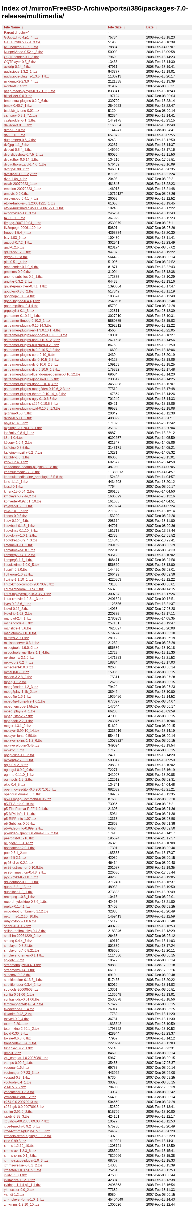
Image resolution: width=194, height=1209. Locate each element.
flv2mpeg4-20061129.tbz (22, 228)
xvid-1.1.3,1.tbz (15, 1175)
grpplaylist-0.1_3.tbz (19, 311)
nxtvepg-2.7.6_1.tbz (19, 760)
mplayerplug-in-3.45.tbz (21, 745)
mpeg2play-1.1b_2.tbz (20, 691)
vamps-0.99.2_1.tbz (19, 1063)
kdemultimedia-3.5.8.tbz (22, 472)
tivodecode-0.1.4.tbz (19, 1009)
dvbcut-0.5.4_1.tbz (18, 149)
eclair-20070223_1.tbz (20, 184)
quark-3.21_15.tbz (17, 887)
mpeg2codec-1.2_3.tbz (21, 687)
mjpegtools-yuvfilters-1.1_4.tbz (27, 652)
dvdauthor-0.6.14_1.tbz (21, 159)
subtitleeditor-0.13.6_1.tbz (23, 980)
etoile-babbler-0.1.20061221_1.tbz (29, 203)
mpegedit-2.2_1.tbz (18, 721)
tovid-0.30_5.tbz (16, 1033)
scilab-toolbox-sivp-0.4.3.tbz (25, 931)
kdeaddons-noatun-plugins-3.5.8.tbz (31, 467)
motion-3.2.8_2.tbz (18, 677)
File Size (115, 27)
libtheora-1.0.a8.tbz (18, 574)
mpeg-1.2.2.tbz (15, 682)
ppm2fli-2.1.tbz (15, 857)
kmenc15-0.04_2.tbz (19, 491)
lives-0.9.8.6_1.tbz (17, 604)
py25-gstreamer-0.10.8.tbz (23, 867)
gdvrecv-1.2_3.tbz (17, 252)
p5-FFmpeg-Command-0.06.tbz (27, 799)
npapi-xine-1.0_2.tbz (19, 755)
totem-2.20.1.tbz (16, 1024)
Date (149, 27)
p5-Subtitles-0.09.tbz (19, 823)
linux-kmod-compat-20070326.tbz (29, 584)
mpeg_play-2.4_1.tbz (19, 711)
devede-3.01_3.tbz (18, 125)
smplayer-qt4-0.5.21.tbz (21, 950)
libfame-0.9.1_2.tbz (18, 545)
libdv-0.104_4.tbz (17, 520)
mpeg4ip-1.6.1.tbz (17, 696)
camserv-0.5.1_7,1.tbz (20, 115)
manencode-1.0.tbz (18, 623)
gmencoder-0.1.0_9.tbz (21, 267)
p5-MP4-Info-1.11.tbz (19, 814)
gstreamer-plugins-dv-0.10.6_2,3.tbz (31, 364)
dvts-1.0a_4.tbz (15, 179)
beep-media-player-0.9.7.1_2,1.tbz (29, 91)
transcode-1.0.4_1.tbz (20, 1043)
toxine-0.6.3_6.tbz (17, 1038)
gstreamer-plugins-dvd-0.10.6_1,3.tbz (32, 369)
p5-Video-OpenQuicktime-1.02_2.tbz (31, 833)
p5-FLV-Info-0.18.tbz (19, 804)
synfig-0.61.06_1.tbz (19, 994)
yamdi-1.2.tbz (14, 1194)
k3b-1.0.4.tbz (14, 438)
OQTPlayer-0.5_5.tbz (20, 62)
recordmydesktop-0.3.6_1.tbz (25, 901)
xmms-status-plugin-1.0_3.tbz (26, 1160)
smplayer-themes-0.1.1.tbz (24, 955)
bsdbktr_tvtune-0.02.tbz (21, 110)
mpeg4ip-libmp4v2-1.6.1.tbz (24, 701)
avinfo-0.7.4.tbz (15, 86)
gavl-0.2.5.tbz (14, 247)
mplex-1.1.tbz (14, 750)
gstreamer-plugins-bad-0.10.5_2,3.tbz (32, 340)
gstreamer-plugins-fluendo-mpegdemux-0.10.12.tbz (42, 374)
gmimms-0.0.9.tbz (17, 272)
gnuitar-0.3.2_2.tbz (18, 281)
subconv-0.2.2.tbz (17, 975)
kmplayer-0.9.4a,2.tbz (20, 496)
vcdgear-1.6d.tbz (16, 1067)
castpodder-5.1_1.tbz (19, 120)
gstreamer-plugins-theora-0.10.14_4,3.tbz (35, 394)
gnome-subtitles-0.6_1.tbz (23, 276)
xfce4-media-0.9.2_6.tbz (22, 1126)
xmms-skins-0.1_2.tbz (20, 1155)
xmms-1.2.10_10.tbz (19, 1146)
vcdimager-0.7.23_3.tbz (21, 1072)
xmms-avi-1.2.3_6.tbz (20, 1151)
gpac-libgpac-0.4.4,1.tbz (22, 301)
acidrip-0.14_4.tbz (17, 66)
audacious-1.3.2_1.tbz (20, 71)
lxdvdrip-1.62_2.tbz (18, 613)
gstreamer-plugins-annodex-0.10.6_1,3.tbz (35, 335)
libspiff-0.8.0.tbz (16, 569)
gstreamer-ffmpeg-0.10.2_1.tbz (27, 320)
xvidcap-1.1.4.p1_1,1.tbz (22, 1185)
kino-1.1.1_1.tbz (16, 482)
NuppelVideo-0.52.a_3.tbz (23, 52)
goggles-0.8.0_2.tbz (19, 291)
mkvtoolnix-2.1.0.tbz (19, 657)
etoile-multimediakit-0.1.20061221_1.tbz (34, 208)
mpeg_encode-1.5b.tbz (21, 706)
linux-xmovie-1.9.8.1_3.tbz (23, 599)
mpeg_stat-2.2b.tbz (18, 716)
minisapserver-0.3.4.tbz (21, 643)
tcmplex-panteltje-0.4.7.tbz (23, 1004)
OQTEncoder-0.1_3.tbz (21, 57)
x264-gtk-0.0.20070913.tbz (24, 1107)
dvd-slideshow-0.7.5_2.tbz (23, 154)
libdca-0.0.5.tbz (15, 516)
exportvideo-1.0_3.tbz (20, 213)
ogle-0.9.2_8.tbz (16, 765)
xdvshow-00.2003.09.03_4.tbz (26, 1121)
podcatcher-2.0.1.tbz (19, 848)
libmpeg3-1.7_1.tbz (18, 560)
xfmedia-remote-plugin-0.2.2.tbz (27, 1136)
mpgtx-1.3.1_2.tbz (17, 726)
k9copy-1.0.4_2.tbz (18, 442)
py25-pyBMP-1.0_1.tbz (21, 877)
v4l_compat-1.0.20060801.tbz (26, 1058)
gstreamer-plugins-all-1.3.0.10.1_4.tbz (32, 330)
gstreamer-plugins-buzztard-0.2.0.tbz (31, 345)
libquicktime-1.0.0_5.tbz (21, 564)
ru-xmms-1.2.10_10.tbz (21, 916)
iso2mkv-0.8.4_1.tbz (19, 433)
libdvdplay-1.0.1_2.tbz (20, 535)
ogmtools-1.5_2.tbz (18, 779)
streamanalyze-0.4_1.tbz (22, 965)
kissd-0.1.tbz (13, 486)
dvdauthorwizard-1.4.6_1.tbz (25, 164)
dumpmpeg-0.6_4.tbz (20, 140)
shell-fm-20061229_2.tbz (22, 936)
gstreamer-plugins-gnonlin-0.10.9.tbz (31, 379)
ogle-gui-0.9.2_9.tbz (19, 770)
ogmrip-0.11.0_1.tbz (19, 774)
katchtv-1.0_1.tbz (17, 457)
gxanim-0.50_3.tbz (18, 413)
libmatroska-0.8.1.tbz (19, 550)
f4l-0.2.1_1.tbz (14, 218)
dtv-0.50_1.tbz (14, 135)
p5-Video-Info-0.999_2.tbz (23, 828)
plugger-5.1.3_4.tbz (18, 843)
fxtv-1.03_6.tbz (15, 237)
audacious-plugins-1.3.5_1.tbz (26, 76)
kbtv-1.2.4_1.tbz (16, 462)
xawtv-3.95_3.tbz (16, 1116)
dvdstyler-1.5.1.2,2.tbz (20, 174)
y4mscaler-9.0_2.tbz (19, 1190)
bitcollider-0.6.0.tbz (18, 96)
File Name (12, 27)
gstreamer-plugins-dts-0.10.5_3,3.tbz (31, 359)
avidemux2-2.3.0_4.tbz (21, 81)
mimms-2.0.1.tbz (16, 638)
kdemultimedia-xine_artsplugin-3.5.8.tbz (33, 477)
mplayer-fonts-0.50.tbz (20, 735)
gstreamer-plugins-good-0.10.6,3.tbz (31, 384)
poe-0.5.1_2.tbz (15, 853)
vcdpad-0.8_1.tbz (17, 1077)
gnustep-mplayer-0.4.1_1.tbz (25, 286)
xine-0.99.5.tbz (15, 1141)
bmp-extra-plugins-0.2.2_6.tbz (26, 101)
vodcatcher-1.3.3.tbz (19, 1092)
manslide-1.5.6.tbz (17, 628)
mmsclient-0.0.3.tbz (18, 667)
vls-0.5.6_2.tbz (15, 1087)
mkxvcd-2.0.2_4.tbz (18, 662)
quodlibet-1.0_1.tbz (18, 892)
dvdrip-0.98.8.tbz (16, 169)
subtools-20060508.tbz (21, 989)
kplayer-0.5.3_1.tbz (18, 506)
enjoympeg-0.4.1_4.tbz (21, 198)
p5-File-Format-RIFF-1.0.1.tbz (26, 809)
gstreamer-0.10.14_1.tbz (22, 316)
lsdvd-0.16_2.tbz (16, 609)
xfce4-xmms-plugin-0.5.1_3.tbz (27, 1131)
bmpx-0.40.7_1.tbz (18, 105)
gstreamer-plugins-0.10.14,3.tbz (27, 325)
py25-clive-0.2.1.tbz (18, 862)
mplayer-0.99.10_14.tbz (21, 730)
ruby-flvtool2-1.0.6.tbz (20, 921)
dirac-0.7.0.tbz (14, 130)
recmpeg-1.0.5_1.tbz (19, 897)
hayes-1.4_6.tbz (16, 423)
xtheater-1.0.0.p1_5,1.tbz (22, 1170)
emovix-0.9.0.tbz (16, 193)
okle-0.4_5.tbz (14, 784)
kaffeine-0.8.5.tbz (17, 447)
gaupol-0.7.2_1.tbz (18, 242)
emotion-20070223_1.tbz (22, 189)
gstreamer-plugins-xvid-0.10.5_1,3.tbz (32, 408)
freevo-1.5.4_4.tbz (17, 232)
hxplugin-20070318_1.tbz (23, 428)
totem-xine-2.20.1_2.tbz (21, 1028)
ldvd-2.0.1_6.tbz (16, 511)
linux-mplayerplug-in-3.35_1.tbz (27, 594)
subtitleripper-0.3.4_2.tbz (22, 984)
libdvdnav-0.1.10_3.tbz (21, 530)
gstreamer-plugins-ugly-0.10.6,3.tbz (30, 399)
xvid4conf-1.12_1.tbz (19, 1180)
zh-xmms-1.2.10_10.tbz (21, 1204)
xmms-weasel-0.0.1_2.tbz (23, 1165)
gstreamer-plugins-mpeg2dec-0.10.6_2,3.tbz (37, 389)
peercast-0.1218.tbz (19, 838)
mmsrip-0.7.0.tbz (16, 672)
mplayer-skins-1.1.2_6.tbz (23, 740)
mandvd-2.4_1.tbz (17, 618)
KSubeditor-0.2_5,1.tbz (21, 47)
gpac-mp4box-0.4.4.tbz (21, 306)
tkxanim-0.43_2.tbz (18, 1014)
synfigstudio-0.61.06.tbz (21, 999)
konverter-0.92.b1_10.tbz (22, 501)
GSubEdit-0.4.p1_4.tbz (21, 37)
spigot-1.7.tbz (14, 960)
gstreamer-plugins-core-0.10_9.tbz (29, 355)
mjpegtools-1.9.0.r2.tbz (21, 647)
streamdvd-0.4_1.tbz (19, 970)
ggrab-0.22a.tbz (16, 257)
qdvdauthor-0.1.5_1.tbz (21, 882)
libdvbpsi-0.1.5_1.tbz (19, 526)
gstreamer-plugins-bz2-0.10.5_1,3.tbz (32, 350)
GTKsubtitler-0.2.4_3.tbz (22, 42)
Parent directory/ (16, 32)
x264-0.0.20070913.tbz (21, 1102)
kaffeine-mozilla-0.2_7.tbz (23, 452)
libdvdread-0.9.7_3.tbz (20, 540)
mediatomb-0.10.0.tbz (20, 633)
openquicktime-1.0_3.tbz (22, 794)
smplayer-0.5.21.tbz (19, 945)
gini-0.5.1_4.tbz (15, 262)
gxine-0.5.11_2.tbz (18, 418)
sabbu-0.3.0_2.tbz (17, 926)
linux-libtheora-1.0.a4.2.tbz (24, 589)
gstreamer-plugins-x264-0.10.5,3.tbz (31, 403)
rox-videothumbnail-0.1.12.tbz (26, 911)
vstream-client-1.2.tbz (20, 1097)
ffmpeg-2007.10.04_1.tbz (22, 223)
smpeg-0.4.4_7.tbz (18, 941)
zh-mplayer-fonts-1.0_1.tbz (24, 1199)
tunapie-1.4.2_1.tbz (18, 1048)
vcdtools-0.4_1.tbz (17, 1082)
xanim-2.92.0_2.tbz (18, 1111)
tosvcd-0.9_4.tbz (16, 1019)
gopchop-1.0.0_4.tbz (19, 296)
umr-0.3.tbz (12, 1053)
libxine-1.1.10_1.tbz (18, 579)
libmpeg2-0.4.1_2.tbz (19, 555)
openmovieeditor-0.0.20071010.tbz (30, 789)
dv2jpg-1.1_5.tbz (16, 145)
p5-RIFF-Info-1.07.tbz (20, 818)
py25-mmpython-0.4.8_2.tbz (25, 872)
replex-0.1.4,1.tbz (17, 906)
